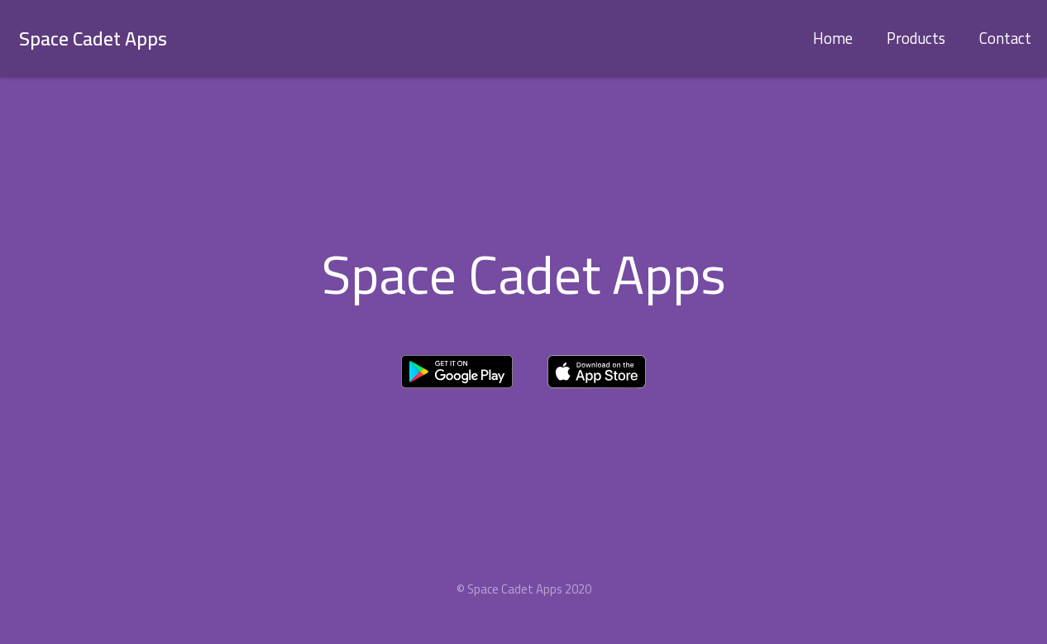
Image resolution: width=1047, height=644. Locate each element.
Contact (1005, 38)
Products (916, 38)
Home (833, 38)
